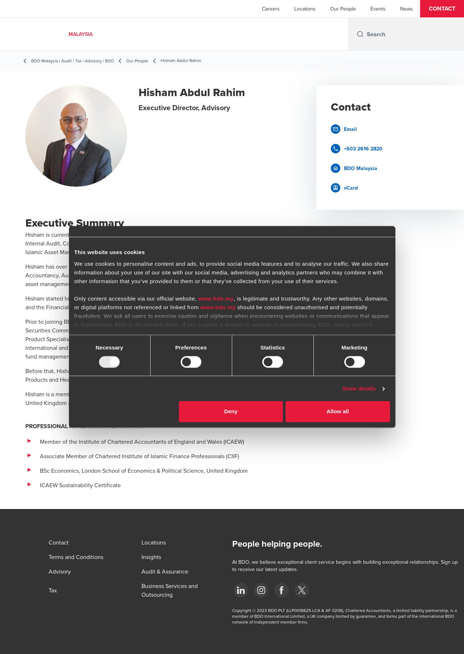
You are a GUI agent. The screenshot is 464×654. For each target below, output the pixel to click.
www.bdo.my (216, 298)
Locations (305, 8)
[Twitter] (302, 590)
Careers (271, 8)
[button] (442, 8)
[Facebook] (281, 590)
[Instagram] (261, 590)
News (406, 8)
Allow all (338, 412)
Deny (231, 412)
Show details (359, 388)
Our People (343, 8)
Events (378, 8)
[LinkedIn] (241, 590)
